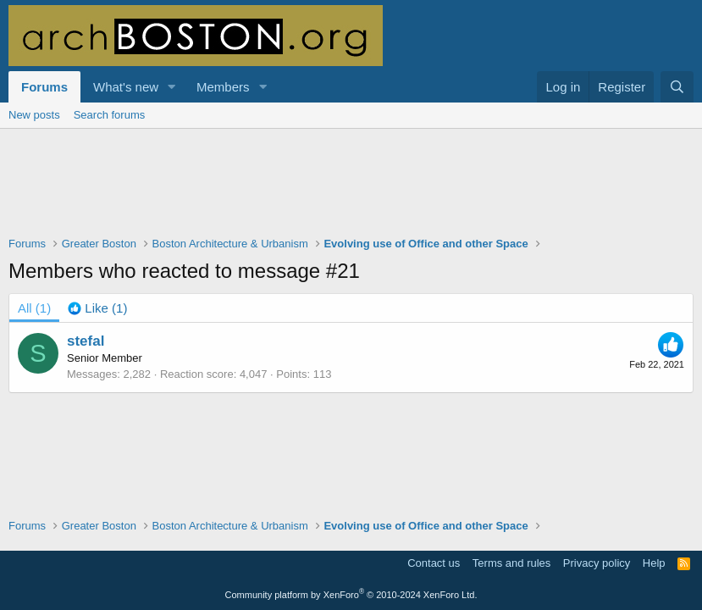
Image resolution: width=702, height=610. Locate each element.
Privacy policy (596, 563)
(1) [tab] (34, 308)
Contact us (433, 563)
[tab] (97, 308)
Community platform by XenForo (351, 595)
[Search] (677, 87)
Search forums (110, 114)
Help (654, 563)
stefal (85, 341)
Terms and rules (511, 563)
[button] (172, 87)
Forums (44, 87)
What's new (125, 87)
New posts (34, 114)
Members (223, 87)
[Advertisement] (351, 193)
